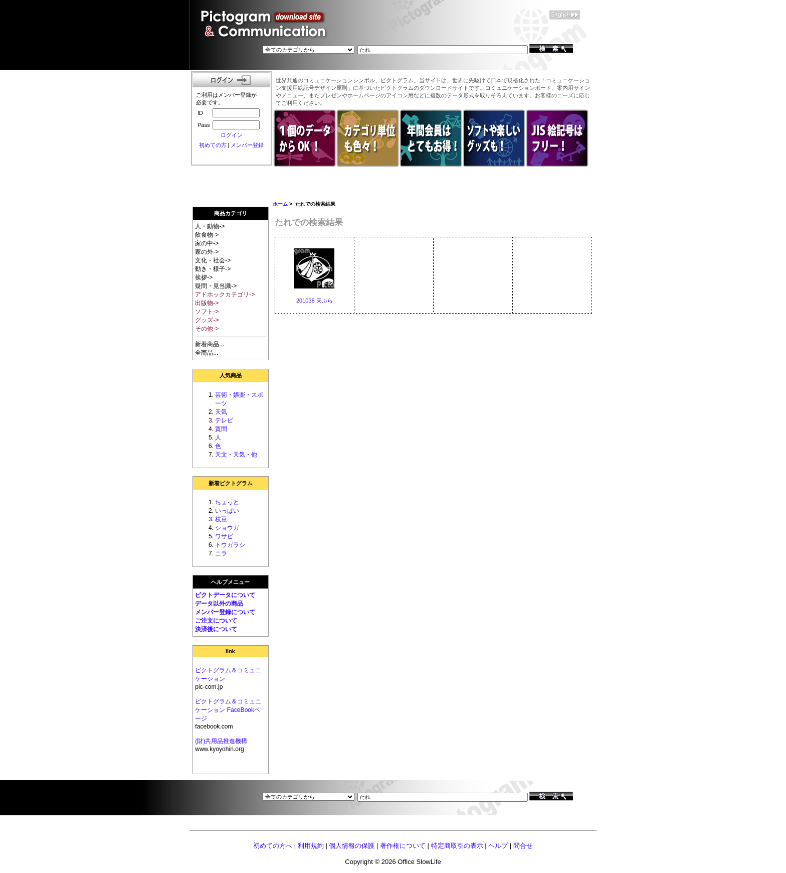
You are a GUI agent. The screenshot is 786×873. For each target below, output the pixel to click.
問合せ (523, 845)
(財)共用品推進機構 (221, 741)
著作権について (403, 845)
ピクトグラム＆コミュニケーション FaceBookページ (228, 710)
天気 (221, 411)
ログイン (232, 135)
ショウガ (227, 527)
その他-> (207, 328)
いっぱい (227, 510)
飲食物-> (207, 234)
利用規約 (311, 845)
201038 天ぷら (314, 301)
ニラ (221, 553)
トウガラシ (230, 544)
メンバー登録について (225, 612)
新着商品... (209, 344)
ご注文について (216, 620)
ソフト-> (207, 311)
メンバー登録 (247, 145)
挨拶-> (204, 277)
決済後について (216, 629)
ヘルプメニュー (230, 582)
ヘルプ (498, 845)
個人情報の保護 (351, 845)
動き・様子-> (213, 268)
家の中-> (207, 243)
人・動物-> (210, 226)
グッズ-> (207, 320)
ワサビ (224, 536)
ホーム (280, 204)
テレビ (224, 420)
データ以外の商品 (219, 603)
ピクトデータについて (225, 595)
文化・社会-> (213, 260)
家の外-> (207, 251)
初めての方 (213, 145)
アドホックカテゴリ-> (225, 294)
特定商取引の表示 (457, 845)
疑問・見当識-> (216, 285)
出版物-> (207, 303)
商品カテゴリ (230, 213)
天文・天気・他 (236, 454)
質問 (221, 428)
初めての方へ (272, 845)
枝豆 (221, 519)
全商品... (206, 352)
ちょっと (227, 502)
